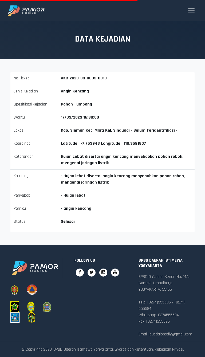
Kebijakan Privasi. (169, 349)
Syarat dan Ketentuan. (134, 349)
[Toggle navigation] (191, 11)
